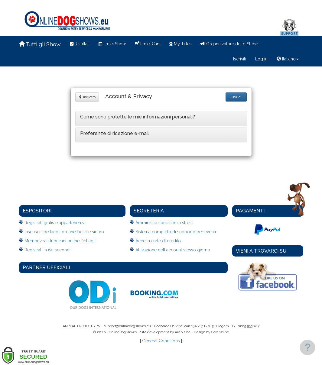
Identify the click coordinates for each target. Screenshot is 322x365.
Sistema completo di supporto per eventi (175, 231)
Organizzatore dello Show (229, 43)
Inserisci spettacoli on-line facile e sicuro (64, 231)
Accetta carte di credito (158, 240)
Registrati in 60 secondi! (47, 249)
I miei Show (112, 43)
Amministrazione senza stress (164, 222)
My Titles (180, 43)
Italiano (288, 59)
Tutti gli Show (40, 44)
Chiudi (236, 97)
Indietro (87, 97)
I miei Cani (147, 43)
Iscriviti (239, 59)
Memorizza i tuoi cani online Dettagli (60, 240)
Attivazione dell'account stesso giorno (172, 249)
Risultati (79, 43)
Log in (261, 59)
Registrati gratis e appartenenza (55, 222)
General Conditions (161, 340)
